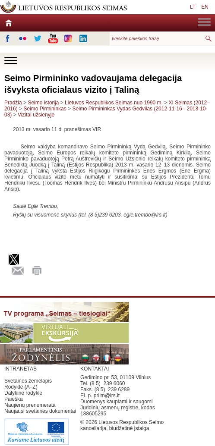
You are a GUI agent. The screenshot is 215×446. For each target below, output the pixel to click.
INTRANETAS (20, 369)
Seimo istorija (43, 103)
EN (205, 7)
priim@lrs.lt (107, 396)
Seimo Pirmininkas (44, 109)
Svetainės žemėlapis (28, 381)
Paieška (13, 399)
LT (193, 7)
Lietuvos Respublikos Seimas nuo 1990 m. (114, 103)
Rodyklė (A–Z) (21, 387)
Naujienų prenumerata (30, 405)
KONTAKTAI (94, 369)
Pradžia (13, 103)
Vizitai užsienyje (36, 115)
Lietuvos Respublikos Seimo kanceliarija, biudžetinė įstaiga (122, 425)
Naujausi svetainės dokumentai (40, 411)
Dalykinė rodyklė (23, 393)
